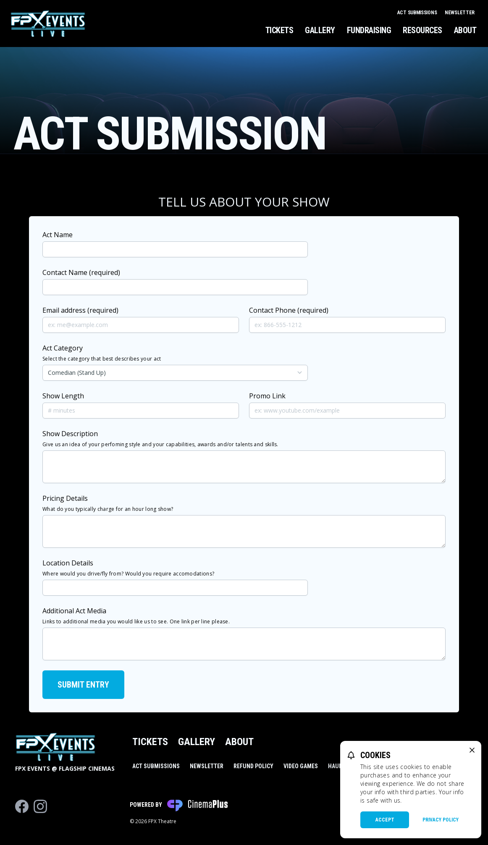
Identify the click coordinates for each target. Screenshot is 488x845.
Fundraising (369, 30)
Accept (384, 820)
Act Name (57, 234)
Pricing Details (107, 503)
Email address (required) (80, 310)
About (465, 30)
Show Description (160, 438)
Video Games (300, 766)
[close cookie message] (472, 750)
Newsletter (460, 13)
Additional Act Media (136, 615)
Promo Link (267, 395)
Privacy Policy (440, 820)
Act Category (101, 352)
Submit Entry (83, 685)
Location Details (128, 567)
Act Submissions (417, 13)
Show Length (63, 395)
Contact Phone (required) (288, 310)
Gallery (320, 30)
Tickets (279, 30)
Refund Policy (253, 766)
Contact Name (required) (81, 272)
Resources (422, 30)
